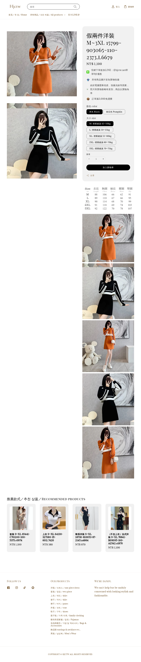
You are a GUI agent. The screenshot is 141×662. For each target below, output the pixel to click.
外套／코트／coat (59, 607)
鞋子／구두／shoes (59, 611)
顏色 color (91, 106)
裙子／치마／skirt (59, 599)
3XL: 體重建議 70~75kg (100, 148)
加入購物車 (108, 167)
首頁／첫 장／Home (18, 14)
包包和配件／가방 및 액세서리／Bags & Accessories (68, 624)
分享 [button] (90, 175)
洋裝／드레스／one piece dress (65, 588)
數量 (88, 154)
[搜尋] (75, 6)
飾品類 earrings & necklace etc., (65, 629)
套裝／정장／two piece (61, 591)
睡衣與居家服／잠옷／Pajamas (65, 619)
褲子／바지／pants (59, 603)
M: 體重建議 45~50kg (100, 123)
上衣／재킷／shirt (59, 595)
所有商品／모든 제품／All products (46, 15)
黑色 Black (94, 111)
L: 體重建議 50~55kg (99, 130)
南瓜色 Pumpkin (114, 111)
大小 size (91, 118)
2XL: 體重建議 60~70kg (101, 142)
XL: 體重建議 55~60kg (100, 136)
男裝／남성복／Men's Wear (63, 633)
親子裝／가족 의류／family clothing (67, 615)
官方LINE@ (74, 14)
